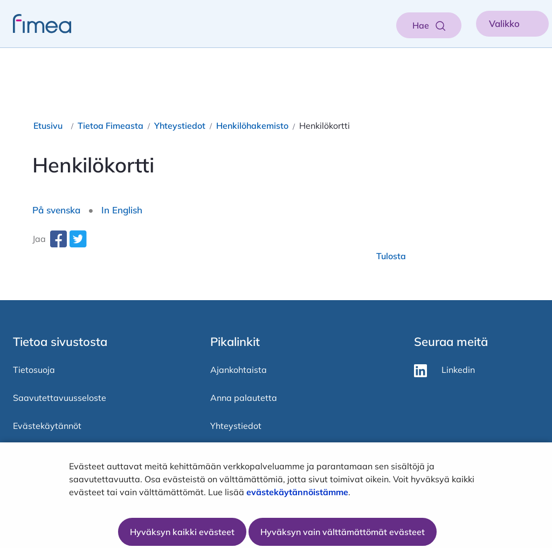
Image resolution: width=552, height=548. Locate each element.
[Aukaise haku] (428, 25)
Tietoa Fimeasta (110, 125)
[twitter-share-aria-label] (78, 243)
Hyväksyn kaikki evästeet (182, 531)
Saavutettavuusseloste (59, 397)
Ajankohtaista (238, 369)
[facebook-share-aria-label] (58, 243)
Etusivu (48, 125)
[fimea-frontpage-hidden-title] (35, 23)
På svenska (56, 210)
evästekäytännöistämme (297, 492)
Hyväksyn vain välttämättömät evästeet (342, 531)
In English (121, 210)
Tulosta (391, 256)
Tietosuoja (34, 369)
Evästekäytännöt (47, 425)
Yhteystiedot (179, 125)
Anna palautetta (243, 397)
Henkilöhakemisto (252, 125)
